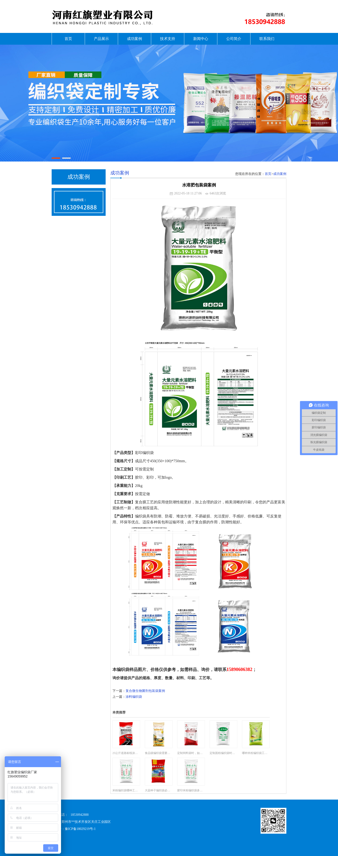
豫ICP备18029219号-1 (80, 829)
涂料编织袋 (134, 696)
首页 (68, 39)
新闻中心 (200, 39)
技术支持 (167, 39)
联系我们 (266, 39)
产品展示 (101, 39)
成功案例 (134, 39)
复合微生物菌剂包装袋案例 (145, 691)
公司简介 (233, 39)
